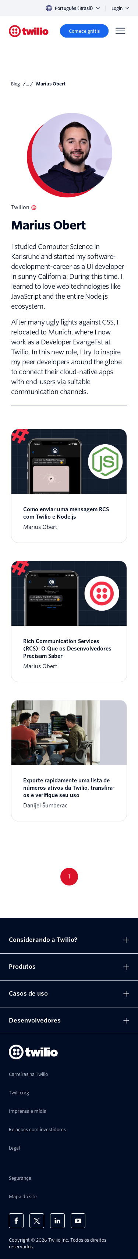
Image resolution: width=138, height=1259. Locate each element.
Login (120, 8)
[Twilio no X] (36, 1220)
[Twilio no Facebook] (16, 1220)
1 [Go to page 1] (69, 876)
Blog (15, 84)
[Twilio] (29, 31)
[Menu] (120, 31)
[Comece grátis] (84, 31)
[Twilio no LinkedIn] (57, 1220)
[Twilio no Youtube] (78, 1220)
